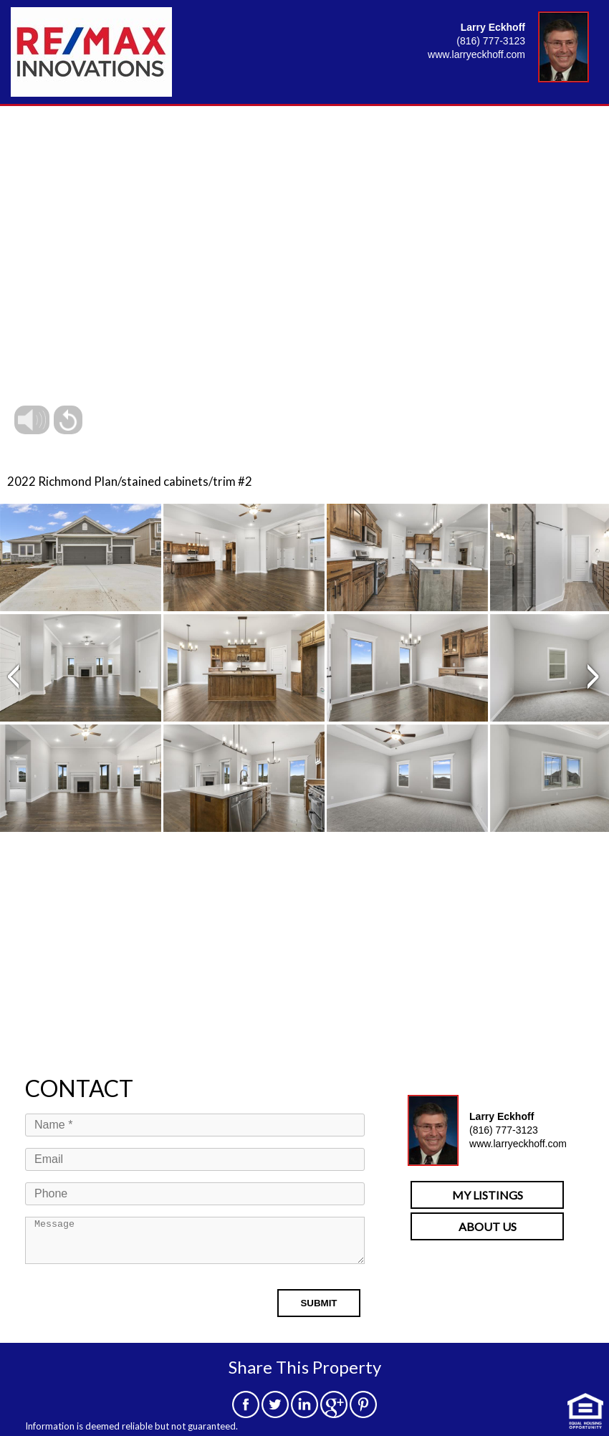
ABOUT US (488, 1226)
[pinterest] (363, 1413)
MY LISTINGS (487, 1195)
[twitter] (275, 1413)
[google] (333, 1413)
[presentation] (134, 1314)
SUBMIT (318, 1311)
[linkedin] (304, 1413)
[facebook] (245, 1413)
